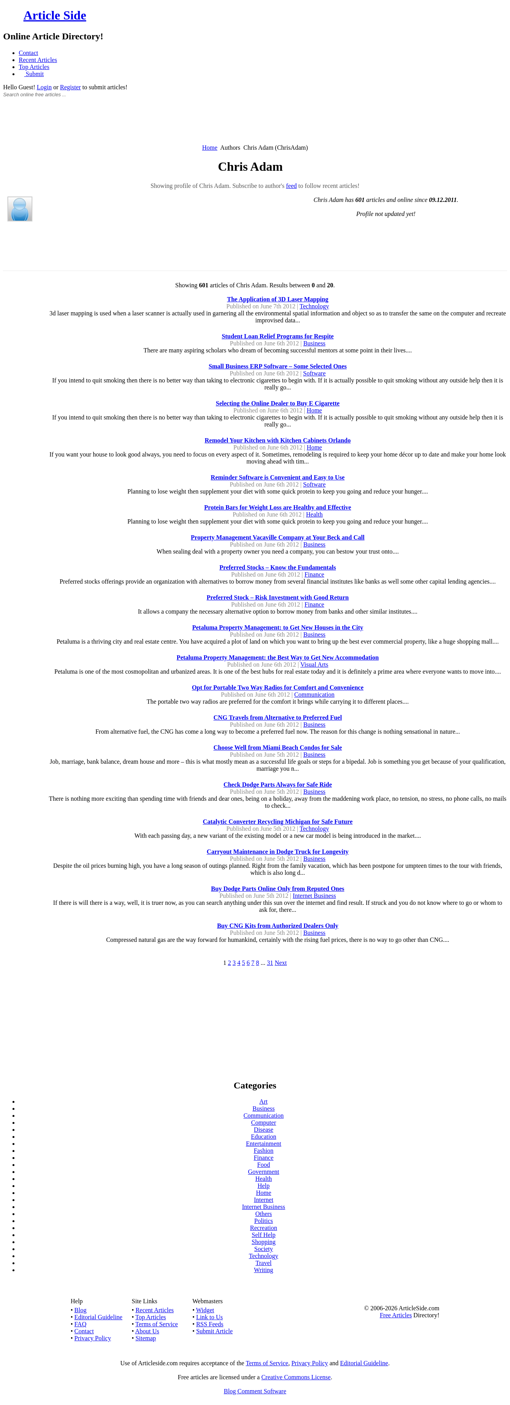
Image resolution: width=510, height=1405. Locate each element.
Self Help (263, 1235)
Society (263, 1249)
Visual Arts (314, 664)
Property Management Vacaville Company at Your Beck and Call (277, 537)
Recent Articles (38, 60)
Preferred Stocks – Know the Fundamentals (277, 567)
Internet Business (314, 895)
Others (263, 1213)
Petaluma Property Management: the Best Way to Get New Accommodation (278, 657)
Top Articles (34, 67)
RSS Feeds (210, 1324)
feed (291, 185)
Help (264, 1185)
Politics (263, 1220)
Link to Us (209, 1317)
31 (270, 962)
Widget (205, 1310)
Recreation (263, 1228)
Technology (314, 306)
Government (263, 1171)
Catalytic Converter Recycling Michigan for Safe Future (278, 821)
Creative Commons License (296, 1377)
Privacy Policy (93, 1338)
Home (209, 147)
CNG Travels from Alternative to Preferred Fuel (277, 717)
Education (263, 1136)
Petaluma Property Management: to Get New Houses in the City (277, 627)
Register (70, 87)
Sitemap (145, 1338)
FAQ (81, 1324)
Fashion (264, 1150)
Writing (263, 1270)
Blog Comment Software (255, 1391)
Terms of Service (156, 1324)
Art (263, 1101)
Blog (81, 1310)
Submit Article (214, 1331)
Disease (264, 1129)
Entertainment (263, 1143)
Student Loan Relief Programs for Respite (278, 336)
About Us (147, 1331)
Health (314, 514)
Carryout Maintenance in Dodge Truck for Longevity (278, 851)
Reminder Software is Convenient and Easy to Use (278, 477)
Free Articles (396, 1315)
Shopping (263, 1242)
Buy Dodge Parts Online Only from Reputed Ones (278, 888)
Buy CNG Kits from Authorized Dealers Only (277, 925)
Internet (264, 1199)
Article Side (54, 15)
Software (314, 373)
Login (44, 87)
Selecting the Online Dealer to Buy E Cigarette (277, 403)
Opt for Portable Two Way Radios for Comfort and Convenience (278, 687)
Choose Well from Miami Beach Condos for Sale (277, 747)
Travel (264, 1263)
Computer (263, 1122)
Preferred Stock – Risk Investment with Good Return (277, 597)
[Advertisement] (255, 125)
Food (263, 1164)
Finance (314, 574)
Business (314, 343)
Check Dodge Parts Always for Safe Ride (278, 784)
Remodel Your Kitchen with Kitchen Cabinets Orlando (277, 440)
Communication (314, 694)
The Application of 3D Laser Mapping (278, 299)
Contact (28, 53)
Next (281, 962)
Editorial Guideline (99, 1317)
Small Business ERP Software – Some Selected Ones (278, 366)
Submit (34, 74)
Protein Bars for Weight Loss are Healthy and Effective (277, 507)
